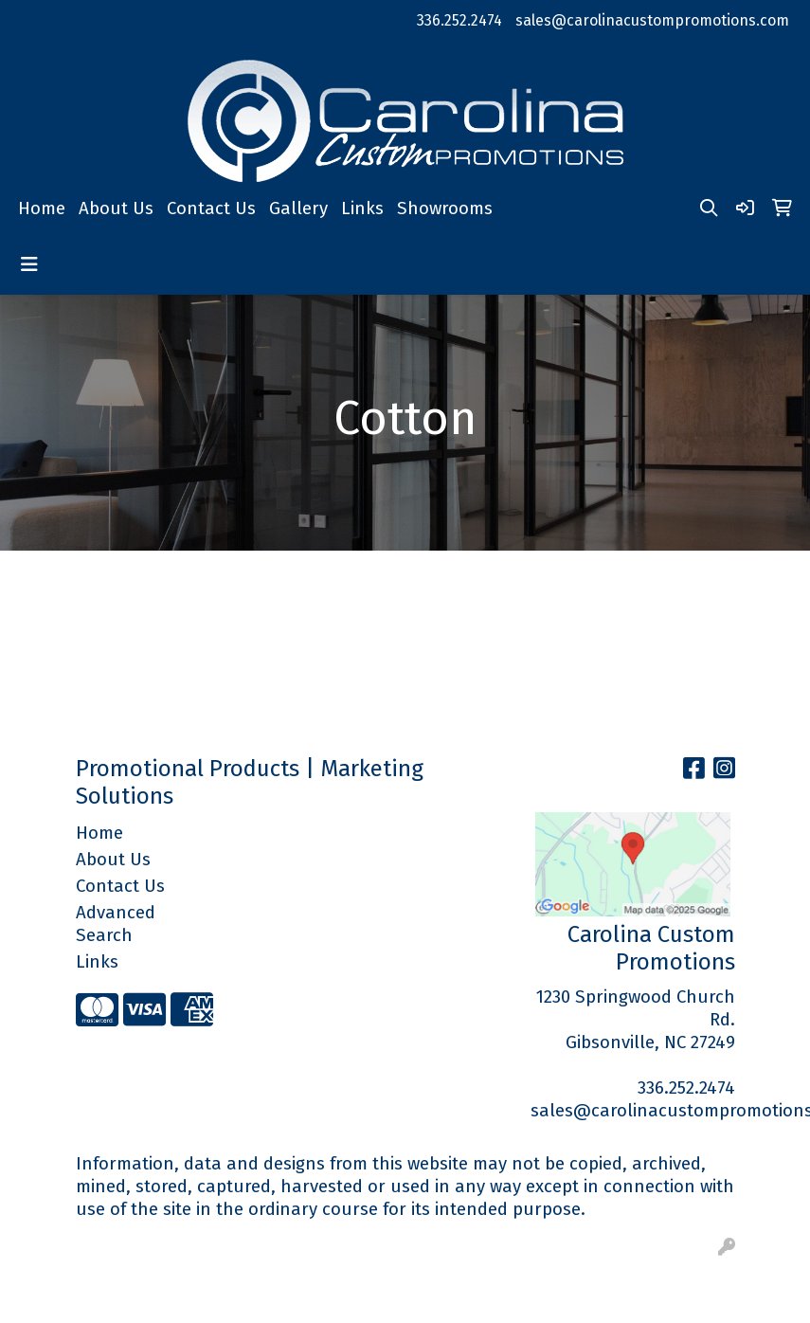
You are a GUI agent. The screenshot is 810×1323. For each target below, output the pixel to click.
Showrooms (445, 208)
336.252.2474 (459, 20)
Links (362, 208)
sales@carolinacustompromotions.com (652, 20)
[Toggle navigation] (29, 264)
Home (41, 208)
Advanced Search (115, 924)
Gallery (298, 208)
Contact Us (211, 208)
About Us (116, 208)
